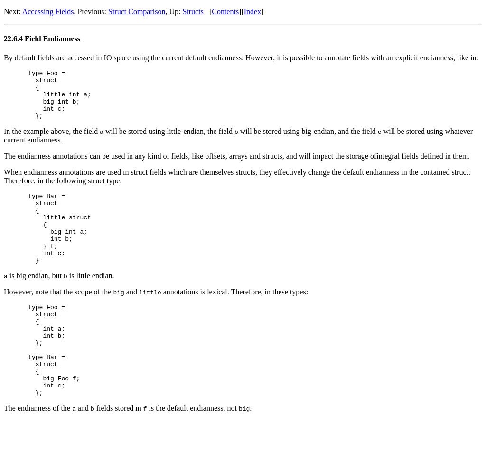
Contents (225, 12)
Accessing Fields (48, 12)
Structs (192, 12)
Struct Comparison (136, 12)
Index (252, 12)
